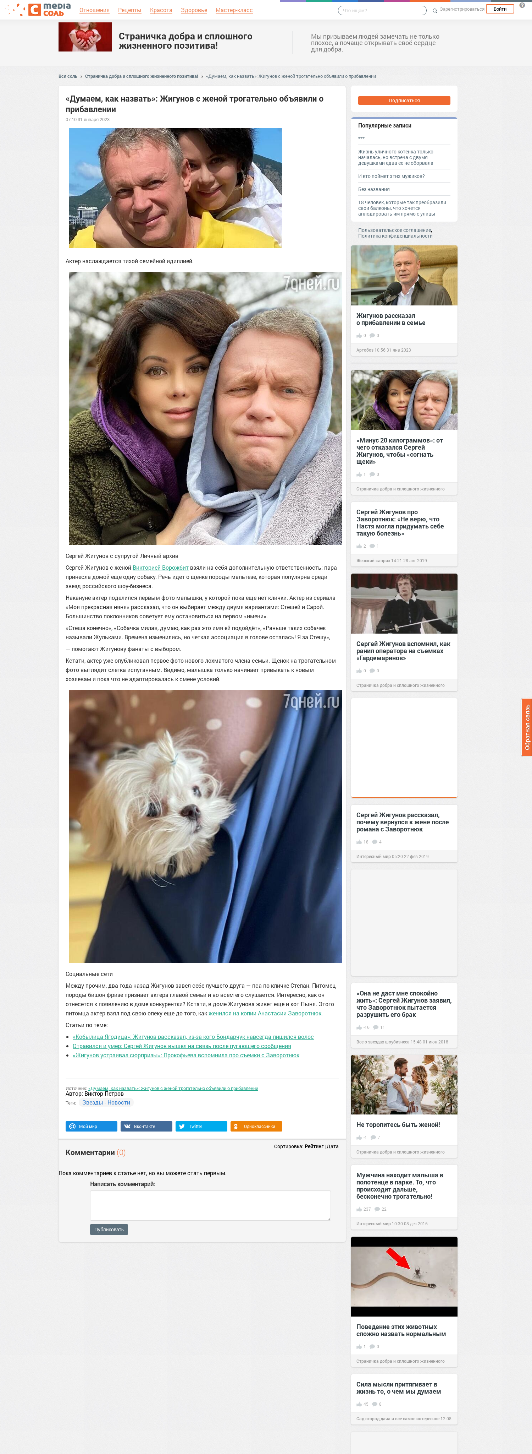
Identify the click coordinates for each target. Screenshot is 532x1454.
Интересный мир (373, 856)
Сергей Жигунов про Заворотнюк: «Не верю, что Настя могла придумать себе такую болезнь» (400, 522)
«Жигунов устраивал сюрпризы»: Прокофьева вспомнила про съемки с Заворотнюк (186, 1055)
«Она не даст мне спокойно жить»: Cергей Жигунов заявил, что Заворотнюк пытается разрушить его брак (404, 1003)
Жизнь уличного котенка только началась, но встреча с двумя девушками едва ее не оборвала (395, 157)
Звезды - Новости (106, 1102)
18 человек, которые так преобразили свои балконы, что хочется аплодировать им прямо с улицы (402, 208)
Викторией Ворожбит (161, 567)
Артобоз (364, 350)
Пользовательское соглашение (394, 230)
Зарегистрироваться (462, 9)
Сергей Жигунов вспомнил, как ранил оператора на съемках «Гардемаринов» (403, 650)
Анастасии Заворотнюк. (290, 1013)
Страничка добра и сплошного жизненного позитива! (186, 40)
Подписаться (404, 100)
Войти (500, 9)
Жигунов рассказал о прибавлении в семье (391, 319)
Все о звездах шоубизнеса (383, 1042)
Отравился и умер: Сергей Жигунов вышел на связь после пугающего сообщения (182, 1045)
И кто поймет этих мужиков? (391, 176)
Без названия (374, 189)
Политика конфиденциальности (395, 235)
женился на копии (232, 1013)
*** (361, 138)
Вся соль (68, 76)
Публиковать (109, 1229)
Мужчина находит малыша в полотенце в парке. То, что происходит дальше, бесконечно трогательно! (399, 1185)
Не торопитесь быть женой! (398, 1124)
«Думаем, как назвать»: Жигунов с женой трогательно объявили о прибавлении (291, 76)
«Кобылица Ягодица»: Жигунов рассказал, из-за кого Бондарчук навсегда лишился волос (193, 1036)
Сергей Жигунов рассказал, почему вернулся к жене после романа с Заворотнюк (402, 821)
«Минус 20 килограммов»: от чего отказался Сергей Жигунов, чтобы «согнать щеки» (399, 450)
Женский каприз (373, 560)
